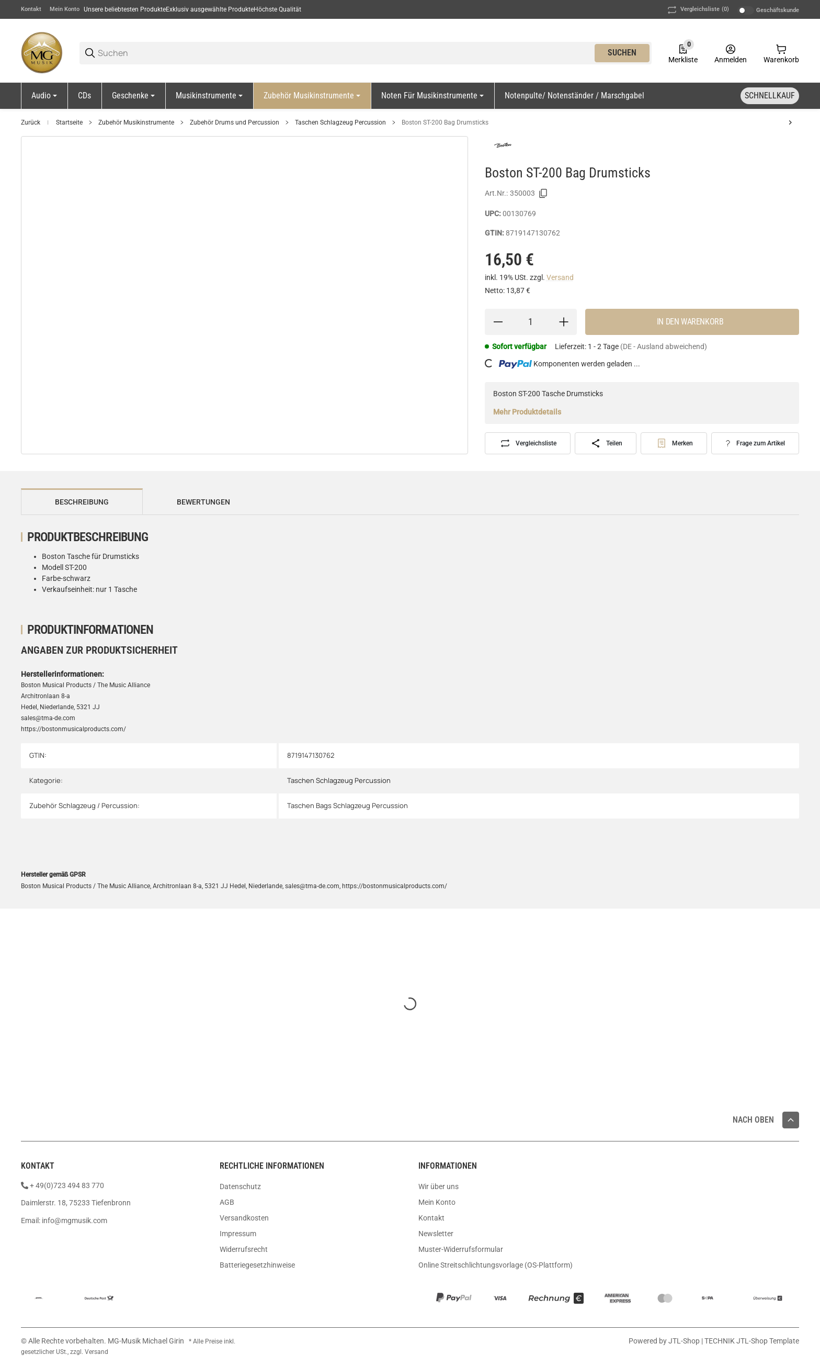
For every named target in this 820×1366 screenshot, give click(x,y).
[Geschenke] (133, 96)
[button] (790, 1120)
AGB (227, 1202)
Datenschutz (240, 1186)
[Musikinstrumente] (209, 96)
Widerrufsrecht (244, 1249)
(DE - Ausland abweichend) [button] (663, 346)
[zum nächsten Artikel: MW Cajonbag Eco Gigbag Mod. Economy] (790, 122)
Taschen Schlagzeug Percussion (340, 122)
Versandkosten (244, 1218)
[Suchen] (345, 53)
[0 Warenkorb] (781, 52)
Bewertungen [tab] (203, 502)
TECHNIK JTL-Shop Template (751, 1341)
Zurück (30, 122)
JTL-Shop (684, 1341)
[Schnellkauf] (770, 95)
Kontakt (31, 9)
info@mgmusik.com (74, 1220)
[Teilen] (605, 443)
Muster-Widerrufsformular (460, 1249)
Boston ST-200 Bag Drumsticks (445, 122)
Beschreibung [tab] (82, 502)
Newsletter (435, 1233)
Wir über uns (438, 1186)
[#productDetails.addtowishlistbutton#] (674, 443)
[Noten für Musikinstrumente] (432, 96)
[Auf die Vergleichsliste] (528, 443)
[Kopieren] (543, 193)
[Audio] (44, 96)
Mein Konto (64, 9)
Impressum (238, 1233)
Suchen (622, 53)
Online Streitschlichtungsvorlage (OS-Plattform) (495, 1265)
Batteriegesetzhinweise (257, 1265)
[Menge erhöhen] (563, 322)
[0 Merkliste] (683, 52)
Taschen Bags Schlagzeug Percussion (347, 805)
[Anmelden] (730, 52)
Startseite (69, 122)
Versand (560, 277)
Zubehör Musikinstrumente (136, 122)
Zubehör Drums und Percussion (234, 122)
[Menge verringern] (497, 322)
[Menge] (531, 322)
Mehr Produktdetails (527, 412)
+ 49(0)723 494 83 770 (67, 1185)
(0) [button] (697, 10)
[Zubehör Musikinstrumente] (312, 96)
